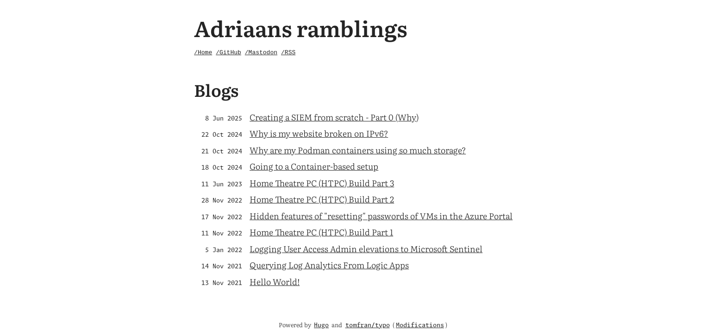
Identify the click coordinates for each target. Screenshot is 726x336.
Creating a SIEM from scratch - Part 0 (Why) (334, 117)
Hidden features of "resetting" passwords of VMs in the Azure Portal (381, 215)
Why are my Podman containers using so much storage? (358, 150)
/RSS (288, 52)
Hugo (321, 326)
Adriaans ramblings (300, 28)
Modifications (420, 326)
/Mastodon (261, 52)
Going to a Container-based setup (314, 166)
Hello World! (275, 281)
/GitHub (228, 52)
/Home (203, 52)
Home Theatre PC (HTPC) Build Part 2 (322, 199)
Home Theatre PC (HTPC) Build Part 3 (322, 183)
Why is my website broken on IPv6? (319, 133)
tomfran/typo (367, 326)
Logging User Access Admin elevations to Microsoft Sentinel (366, 248)
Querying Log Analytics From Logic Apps (329, 265)
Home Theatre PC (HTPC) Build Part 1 (321, 232)
